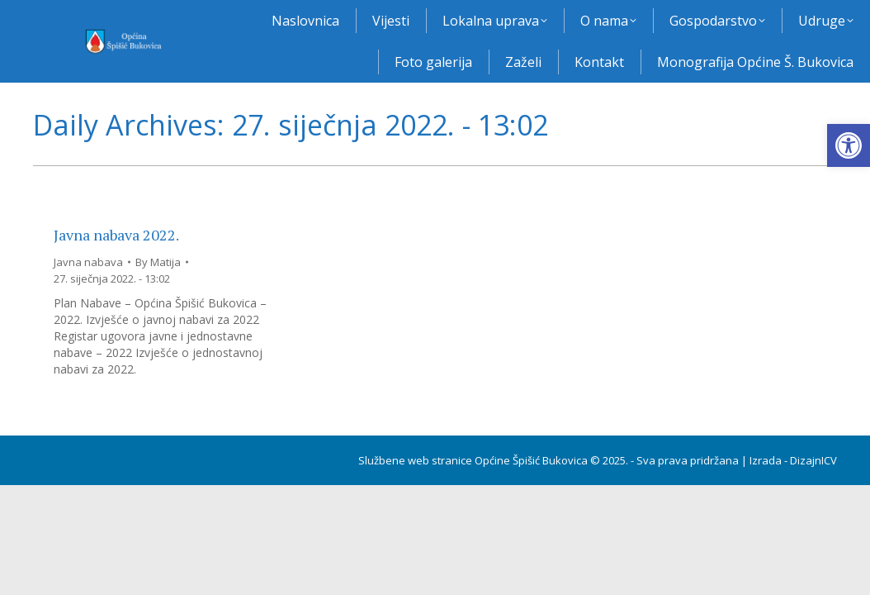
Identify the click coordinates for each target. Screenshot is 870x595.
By (158, 262)
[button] (848, 145)
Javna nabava (88, 262)
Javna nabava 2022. (116, 235)
